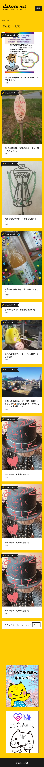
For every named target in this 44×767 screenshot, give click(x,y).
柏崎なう (9, 20)
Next (35, 625)
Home (3, 20)
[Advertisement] (22, 648)
